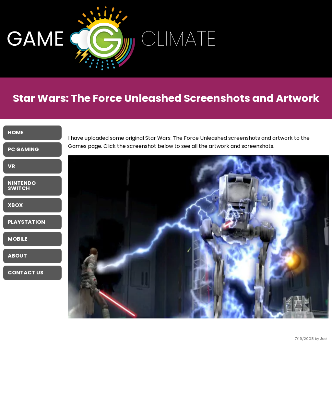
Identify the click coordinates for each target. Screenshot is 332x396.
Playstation (26, 222)
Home (16, 132)
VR (11, 166)
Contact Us (25, 272)
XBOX (15, 205)
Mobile (18, 239)
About (17, 255)
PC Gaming (23, 149)
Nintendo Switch (22, 185)
